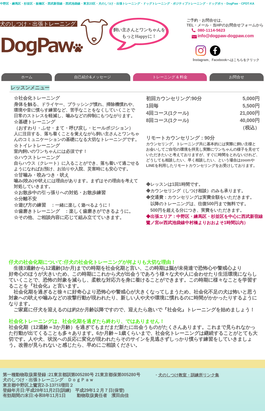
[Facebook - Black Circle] (215, 50)
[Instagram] (201, 50)
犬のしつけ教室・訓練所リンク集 (188, 375)
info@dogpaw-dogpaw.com (226, 35)
